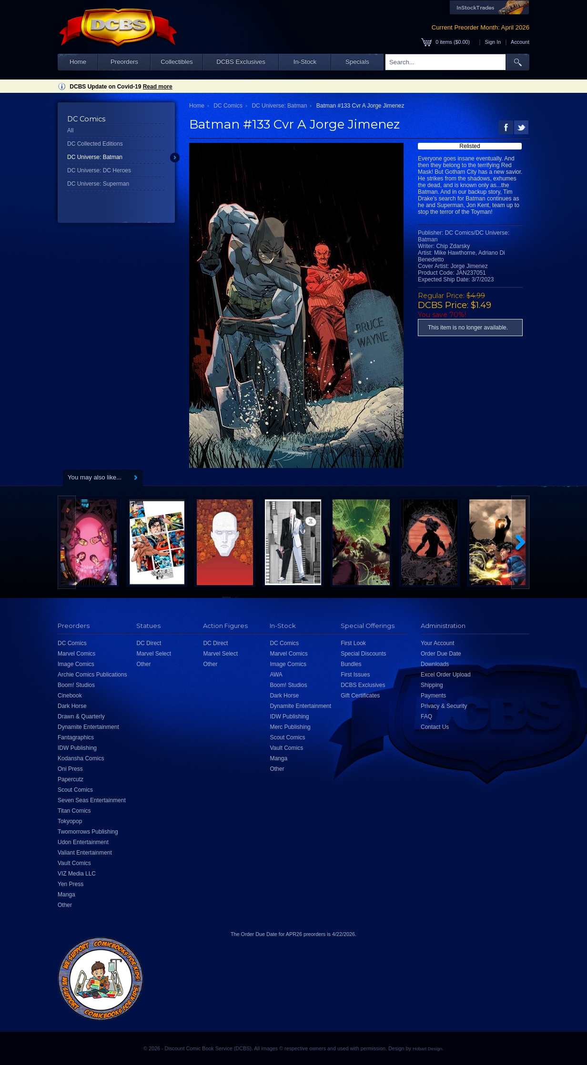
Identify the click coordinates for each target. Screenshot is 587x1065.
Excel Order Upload (446, 674)
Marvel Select (153, 653)
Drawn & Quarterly (81, 716)
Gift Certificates (360, 695)
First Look (353, 643)
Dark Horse (72, 706)
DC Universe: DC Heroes (99, 170)
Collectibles (176, 61)
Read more (157, 86)
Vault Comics (74, 863)
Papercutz (70, 779)
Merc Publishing (290, 727)
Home (78, 61)
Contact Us (435, 727)
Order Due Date (441, 653)
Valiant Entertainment (85, 852)
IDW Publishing (77, 748)
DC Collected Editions (95, 143)
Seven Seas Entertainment (92, 800)
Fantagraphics (76, 737)
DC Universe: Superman (98, 183)
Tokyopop (70, 821)
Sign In (493, 42)
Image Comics (76, 664)
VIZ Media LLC (77, 873)
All (70, 130)
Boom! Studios (76, 685)
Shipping (432, 685)
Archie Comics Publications (92, 674)
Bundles (351, 664)
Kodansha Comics (81, 758)
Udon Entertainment (83, 842)
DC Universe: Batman (94, 157)
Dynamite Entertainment (88, 727)
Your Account (437, 643)
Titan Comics (74, 810)
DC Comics (228, 105)
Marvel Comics (76, 653)
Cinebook (70, 695)
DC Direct (148, 643)
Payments (433, 695)
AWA (276, 674)
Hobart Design (427, 1048)
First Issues (355, 674)
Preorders (124, 61)
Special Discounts (363, 653)
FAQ (426, 716)
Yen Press (70, 884)
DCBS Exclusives (240, 61)
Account (520, 42)
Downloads (435, 664)
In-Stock (305, 61)
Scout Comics (75, 789)
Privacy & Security (444, 706)
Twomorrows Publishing (88, 831)
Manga (66, 894)
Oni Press (70, 769)
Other (65, 905)
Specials (357, 61)
